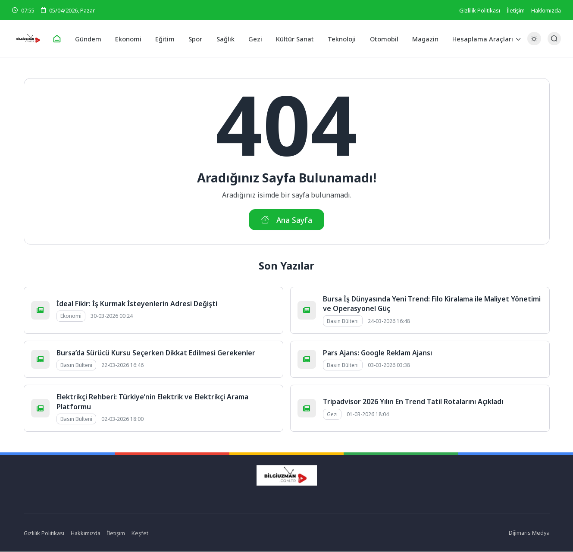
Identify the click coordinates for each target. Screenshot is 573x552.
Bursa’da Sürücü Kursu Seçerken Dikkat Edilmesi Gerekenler (155, 353)
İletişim (516, 10)
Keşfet (140, 533)
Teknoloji (340, 38)
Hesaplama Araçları (478, 38)
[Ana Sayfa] (61, 39)
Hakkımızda (546, 10)
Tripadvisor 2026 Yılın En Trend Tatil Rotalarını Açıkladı (413, 402)
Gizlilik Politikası (479, 10)
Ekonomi (131, 38)
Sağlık (225, 38)
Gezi (255, 38)
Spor (196, 38)
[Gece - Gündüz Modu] (534, 43)
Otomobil (381, 38)
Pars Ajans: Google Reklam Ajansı (377, 353)
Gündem (91, 38)
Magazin (422, 38)
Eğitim (166, 38)
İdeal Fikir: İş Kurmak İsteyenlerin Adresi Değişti (136, 304)
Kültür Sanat (294, 38)
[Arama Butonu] (554, 38)
